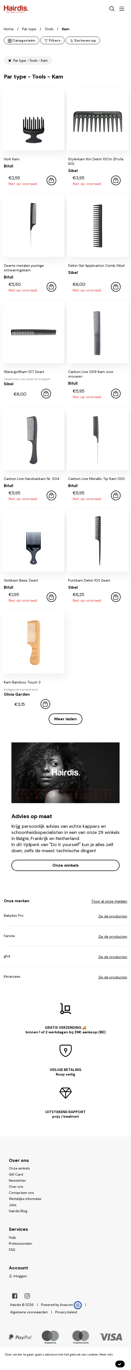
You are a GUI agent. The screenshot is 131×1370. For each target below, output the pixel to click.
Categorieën (21, 40)
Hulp (12, 1237)
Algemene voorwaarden (29, 1312)
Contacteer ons (21, 1193)
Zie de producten (112, 916)
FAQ (12, 1250)
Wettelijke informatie (25, 1199)
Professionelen (20, 1243)
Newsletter (17, 1180)
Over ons (16, 1187)
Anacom (71, 1305)
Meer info (106, 1354)
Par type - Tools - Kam (28, 60)
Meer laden (65, 719)
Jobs (12, 1205)
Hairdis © (17, 1305)
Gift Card (16, 1174)
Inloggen (18, 1276)
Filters (52, 40)
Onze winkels (65, 865)
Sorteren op (83, 40)
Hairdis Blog (18, 1211)
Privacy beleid (66, 1312)
